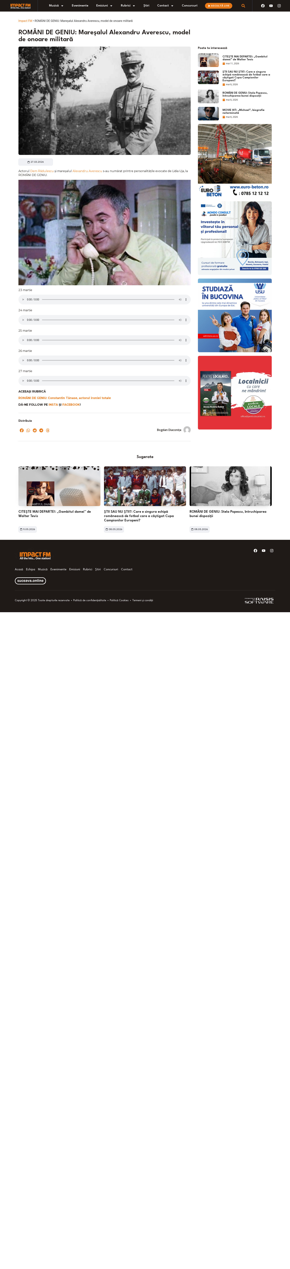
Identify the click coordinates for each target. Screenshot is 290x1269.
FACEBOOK (71, 404)
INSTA (54, 404)
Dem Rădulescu (42, 171)
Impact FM (25, 21)
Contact (165, 5)
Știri (146, 5)
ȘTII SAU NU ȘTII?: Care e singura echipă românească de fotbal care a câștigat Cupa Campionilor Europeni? (139, 516)
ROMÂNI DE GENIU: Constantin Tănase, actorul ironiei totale (64, 398)
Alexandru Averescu (88, 171)
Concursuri (189, 5)
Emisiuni (104, 5)
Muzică (56, 5)
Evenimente (80, 5)
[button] (21, 430)
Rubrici (128, 5)
